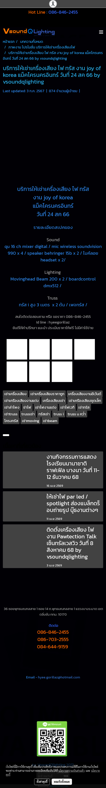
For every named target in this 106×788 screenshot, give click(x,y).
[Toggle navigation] (101, 32)
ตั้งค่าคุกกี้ (42, 781)
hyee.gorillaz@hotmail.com (59, 677)
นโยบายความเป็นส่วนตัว (71, 770)
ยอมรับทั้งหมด (62, 781)
